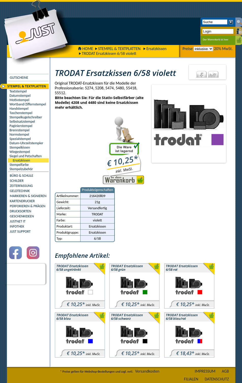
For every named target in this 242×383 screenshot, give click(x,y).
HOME (85, 48)
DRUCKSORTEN (20, 211)
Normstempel (19, 134)
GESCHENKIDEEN (22, 216)
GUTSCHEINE (19, 77)
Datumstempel (20, 95)
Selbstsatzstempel (22, 121)
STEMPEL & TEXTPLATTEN (119, 48)
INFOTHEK (17, 226)
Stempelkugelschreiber (26, 117)
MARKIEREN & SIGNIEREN (28, 196)
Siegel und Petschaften (26, 156)
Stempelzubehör (21, 169)
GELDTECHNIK (20, 191)
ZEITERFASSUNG (21, 186)
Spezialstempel (20, 139)
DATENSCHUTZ (217, 379)
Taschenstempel (21, 113)
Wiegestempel (20, 152)
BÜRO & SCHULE (21, 175)
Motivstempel (19, 100)
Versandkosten (147, 371)
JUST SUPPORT (20, 231)
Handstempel (19, 108)
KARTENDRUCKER (22, 201)
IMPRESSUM (205, 371)
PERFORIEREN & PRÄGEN (27, 206)
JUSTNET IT (18, 221)
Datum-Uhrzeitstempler (26, 143)
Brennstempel (19, 130)
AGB (225, 371)
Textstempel (18, 91)
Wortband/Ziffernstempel (28, 104)
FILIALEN (191, 379)
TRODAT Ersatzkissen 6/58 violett (109, 53)
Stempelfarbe (19, 165)
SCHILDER (17, 181)
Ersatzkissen (157, 48)
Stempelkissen (20, 147)
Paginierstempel (21, 126)
